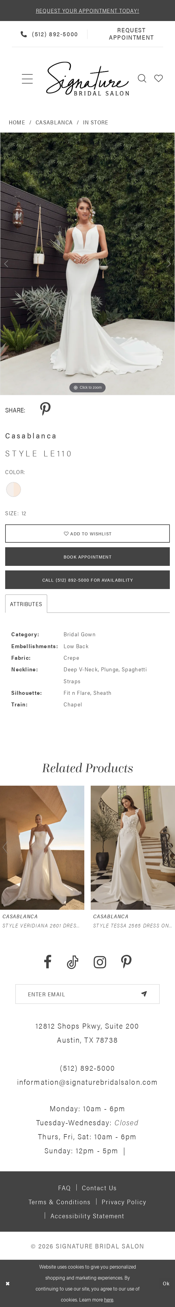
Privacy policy (124, 1201)
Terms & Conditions (60, 1201)
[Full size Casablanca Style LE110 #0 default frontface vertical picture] (87, 264)
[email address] (87, 994)
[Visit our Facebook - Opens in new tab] (48, 962)
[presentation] (42, 847)
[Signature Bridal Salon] (87, 78)
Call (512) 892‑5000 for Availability (87, 580)
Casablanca (54, 122)
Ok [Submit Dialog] (166, 1283)
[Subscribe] (143, 994)
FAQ (64, 1187)
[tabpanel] (87, 264)
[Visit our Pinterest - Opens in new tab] (126, 962)
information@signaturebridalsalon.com (87, 1081)
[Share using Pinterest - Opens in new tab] (45, 410)
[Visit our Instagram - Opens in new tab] (100, 962)
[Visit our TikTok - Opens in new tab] (73, 962)
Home (17, 122)
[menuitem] (28, 78)
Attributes (26, 604)
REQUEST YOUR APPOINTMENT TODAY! (87, 10)
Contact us (99, 1187)
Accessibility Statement (88, 1215)
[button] (159, 79)
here (108, 1299)
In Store (96, 122)
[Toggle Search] (142, 79)
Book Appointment (88, 556)
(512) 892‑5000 (87, 1067)
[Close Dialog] (8, 1283)
